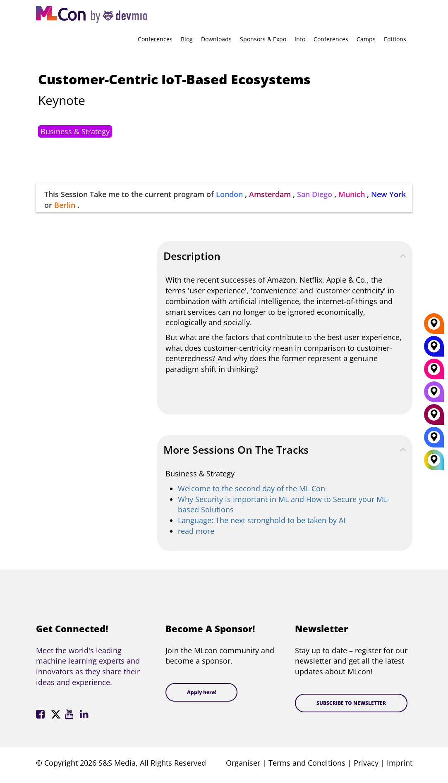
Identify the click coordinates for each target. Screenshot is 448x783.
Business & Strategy (75, 131)
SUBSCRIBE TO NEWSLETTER (351, 703)
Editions (395, 39)
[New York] (434, 349)
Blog (187, 39)
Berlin (64, 205)
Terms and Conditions (306, 763)
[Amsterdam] (434, 417)
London (229, 194)
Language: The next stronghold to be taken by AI (261, 520)
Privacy (366, 763)
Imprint (399, 763)
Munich (351, 194)
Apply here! (201, 692)
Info (300, 39)
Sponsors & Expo (263, 39)
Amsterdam (270, 194)
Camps (366, 39)
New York (388, 194)
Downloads (216, 39)
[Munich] (434, 372)
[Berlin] (434, 326)
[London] (434, 440)
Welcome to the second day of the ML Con (251, 488)
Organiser (243, 763)
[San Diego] (434, 395)
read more (196, 531)
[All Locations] (434, 460)
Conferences (155, 39)
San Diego (314, 194)
